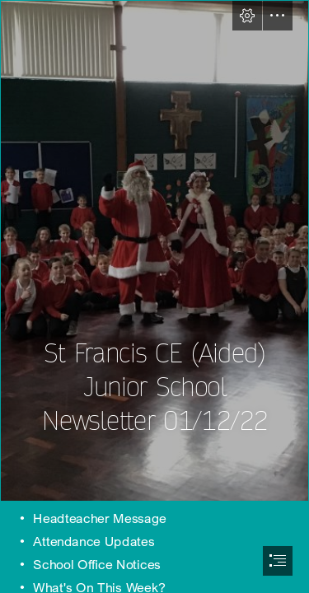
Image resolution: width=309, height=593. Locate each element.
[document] (154, 296)
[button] (247, 15)
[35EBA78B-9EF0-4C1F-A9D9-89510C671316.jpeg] (154, 251)
